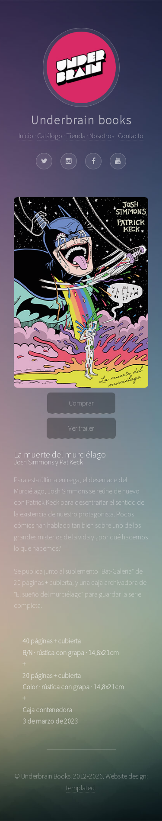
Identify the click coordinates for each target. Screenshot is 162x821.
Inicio (26, 135)
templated (80, 787)
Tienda (76, 135)
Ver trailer (81, 428)
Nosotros (101, 135)
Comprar (81, 403)
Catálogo (49, 135)
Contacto (130, 135)
